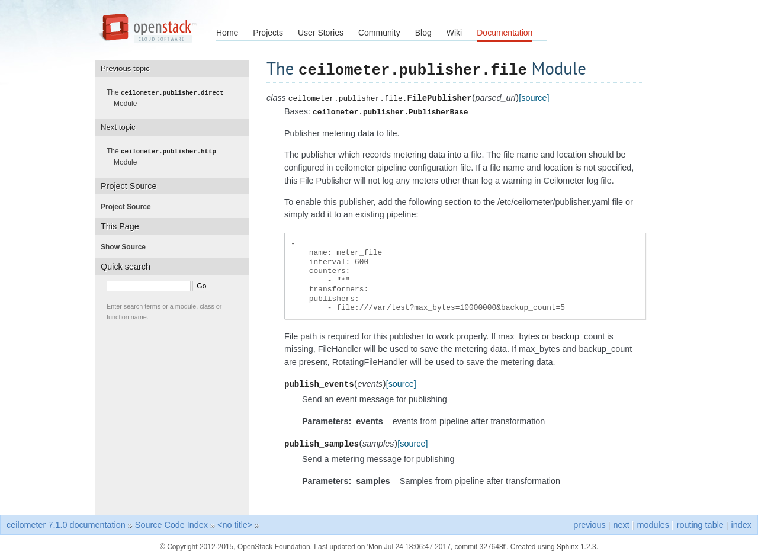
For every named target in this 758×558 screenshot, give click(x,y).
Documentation (504, 32)
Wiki (454, 32)
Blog (423, 32)
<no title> (234, 524)
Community (379, 32)
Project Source (129, 205)
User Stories (320, 32)
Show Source (127, 246)
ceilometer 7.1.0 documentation (66, 524)
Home (227, 32)
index (741, 524)
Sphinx (568, 546)
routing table (700, 524)
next (621, 524)
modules (653, 524)
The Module (169, 97)
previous (589, 524)
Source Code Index (171, 524)
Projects (268, 32)
